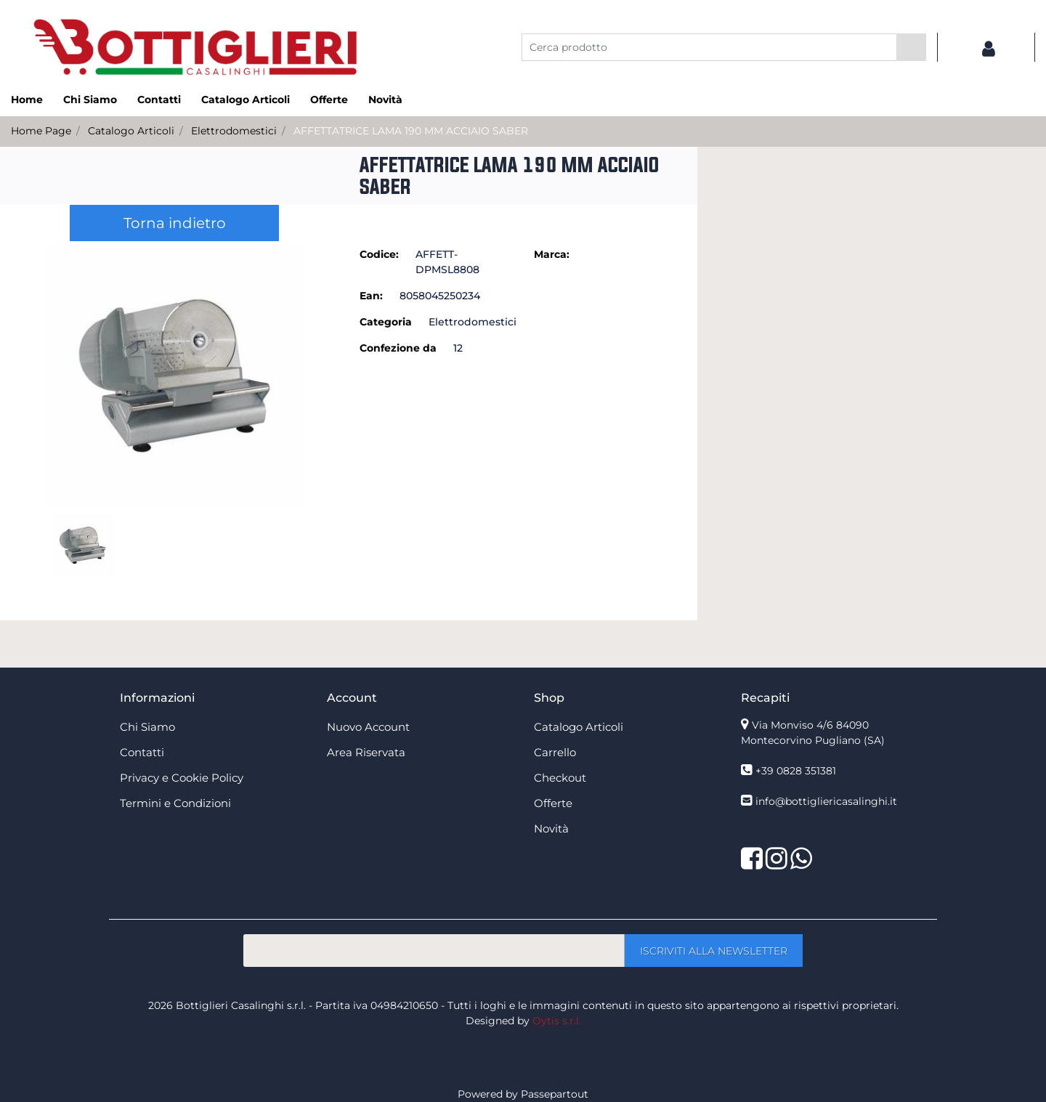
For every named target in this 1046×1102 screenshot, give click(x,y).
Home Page (41, 130)
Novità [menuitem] (385, 99)
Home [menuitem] (27, 99)
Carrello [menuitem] (555, 752)
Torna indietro (174, 223)
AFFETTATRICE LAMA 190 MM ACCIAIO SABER (410, 130)
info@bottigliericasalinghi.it (826, 801)
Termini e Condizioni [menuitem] (175, 803)
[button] (911, 47)
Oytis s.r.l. (556, 1020)
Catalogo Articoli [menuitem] (245, 99)
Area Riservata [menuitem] (366, 752)
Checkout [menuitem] (560, 778)
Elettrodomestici (234, 130)
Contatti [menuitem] (159, 99)
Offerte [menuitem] (329, 99)
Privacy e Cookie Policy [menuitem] (181, 778)
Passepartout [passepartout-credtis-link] (554, 1094)
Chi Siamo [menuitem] (90, 99)
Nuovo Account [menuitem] (368, 727)
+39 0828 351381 (795, 770)
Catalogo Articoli (131, 130)
